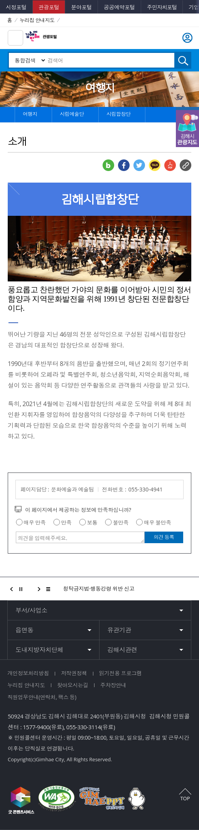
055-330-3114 (83, 727)
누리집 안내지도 (26, 685)
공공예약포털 (119, 7)
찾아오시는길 (72, 685)
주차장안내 (113, 685)
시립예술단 (71, 112)
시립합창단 (118, 112)
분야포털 (81, 7)
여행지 (29, 112)
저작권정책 (74, 673)
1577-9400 (36, 727)
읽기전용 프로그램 (120, 673)
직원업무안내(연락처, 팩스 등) (41, 697)
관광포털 (49, 7)
